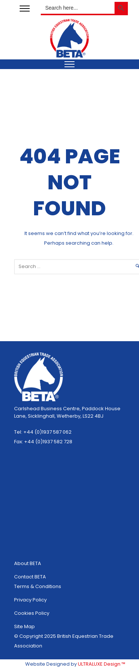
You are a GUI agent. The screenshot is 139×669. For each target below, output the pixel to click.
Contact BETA (30, 576)
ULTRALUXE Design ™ (101, 664)
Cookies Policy (31, 613)
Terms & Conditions (37, 586)
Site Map (24, 626)
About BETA (27, 563)
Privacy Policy (30, 599)
